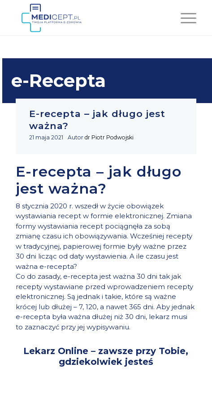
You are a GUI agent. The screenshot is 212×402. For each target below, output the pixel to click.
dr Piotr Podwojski (109, 137)
